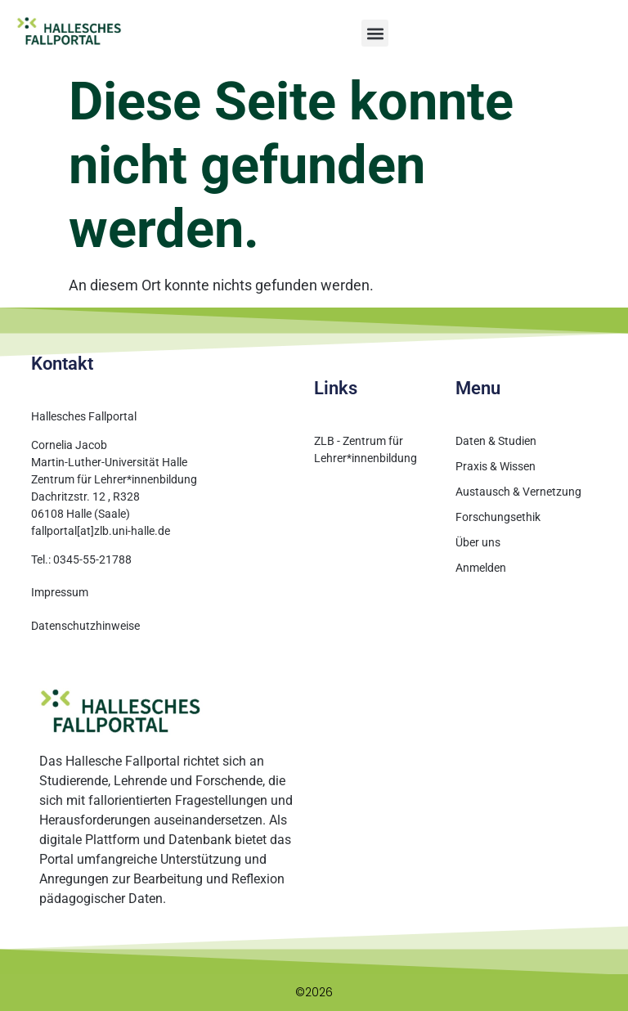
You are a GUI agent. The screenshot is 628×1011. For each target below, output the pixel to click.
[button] (374, 33)
